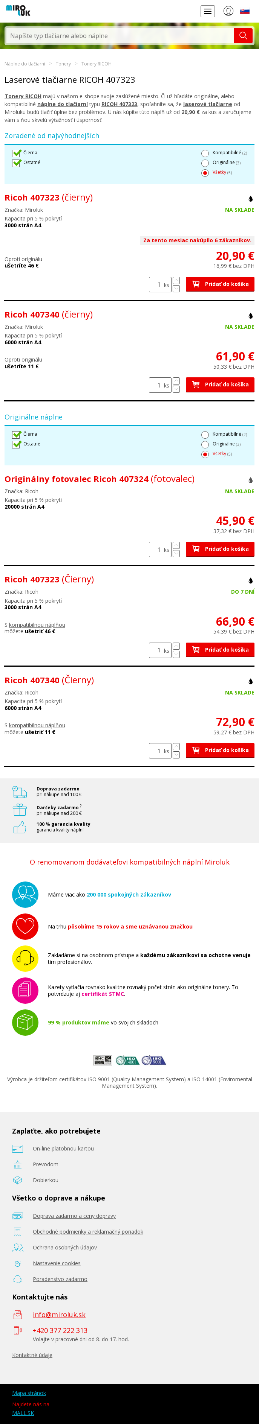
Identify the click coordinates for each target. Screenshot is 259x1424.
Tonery (63, 64)
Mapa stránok (29, 1393)
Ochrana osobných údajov (65, 1247)
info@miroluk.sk (59, 1314)
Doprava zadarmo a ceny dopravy (74, 1215)
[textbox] (120, 35)
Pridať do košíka (220, 283)
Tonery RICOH (96, 64)
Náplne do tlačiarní (25, 64)
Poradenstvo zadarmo (60, 1279)
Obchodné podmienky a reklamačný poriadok (88, 1231)
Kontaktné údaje (32, 1355)
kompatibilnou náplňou (37, 624)
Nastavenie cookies (57, 1263)
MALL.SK (23, 1412)
